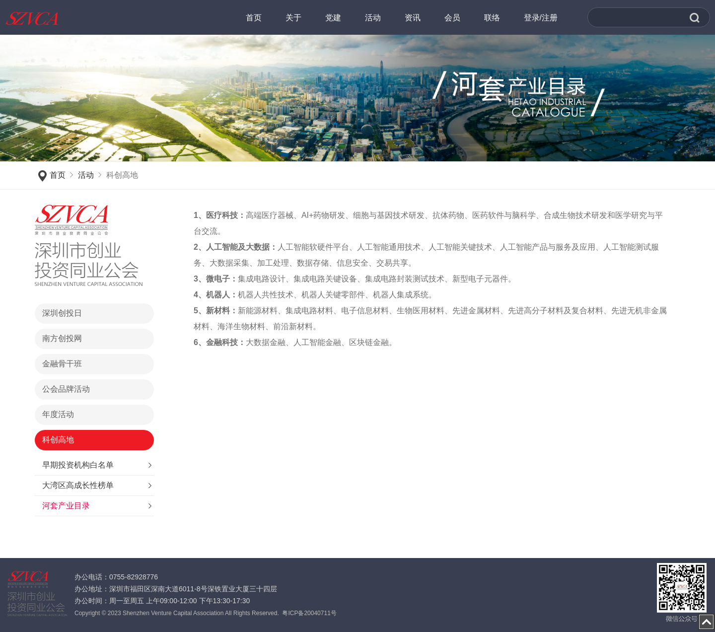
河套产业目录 (66, 505)
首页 (58, 175)
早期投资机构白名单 (78, 465)
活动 (86, 175)
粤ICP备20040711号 (309, 613)
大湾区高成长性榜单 (78, 485)
